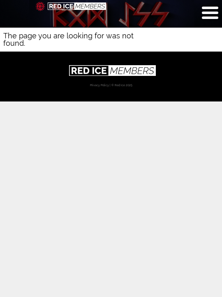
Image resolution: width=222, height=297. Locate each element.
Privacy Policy (99, 85)
